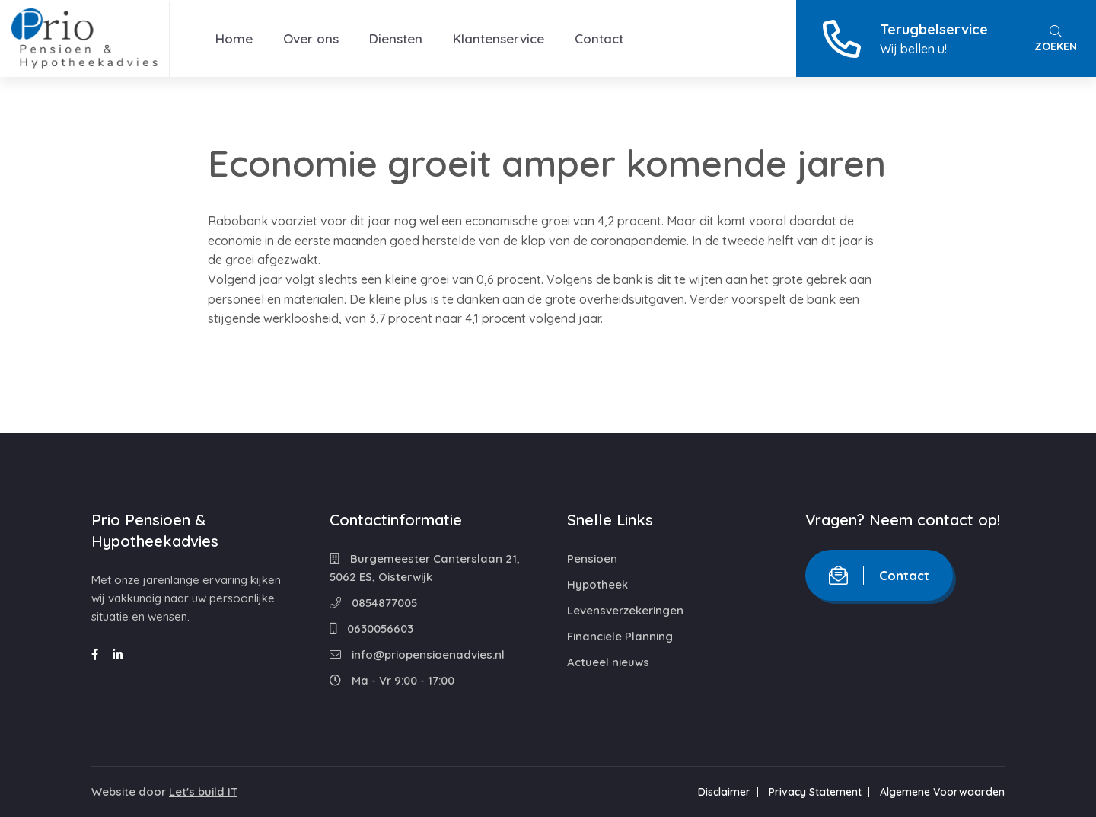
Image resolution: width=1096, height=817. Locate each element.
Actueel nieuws (608, 662)
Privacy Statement (815, 792)
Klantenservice (498, 38)
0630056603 (371, 628)
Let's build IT (203, 791)
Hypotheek (597, 584)
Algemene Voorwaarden (942, 792)
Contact (599, 38)
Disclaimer (724, 792)
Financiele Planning (620, 636)
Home (234, 38)
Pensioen (592, 558)
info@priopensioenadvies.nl (417, 654)
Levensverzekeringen (625, 610)
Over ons (311, 38)
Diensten (395, 38)
